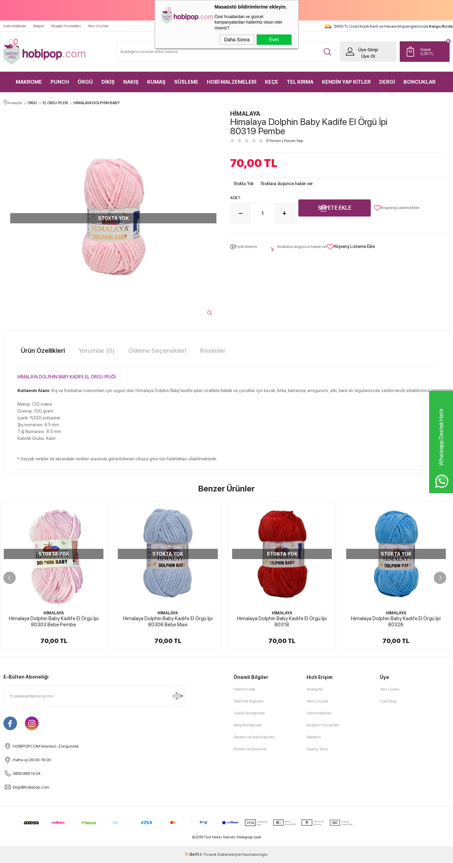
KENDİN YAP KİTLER (346, 82)
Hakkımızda (244, 689)
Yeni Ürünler (98, 26)
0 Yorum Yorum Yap (284, 140)
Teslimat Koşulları (248, 701)
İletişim (38, 26)
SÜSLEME (186, 82)
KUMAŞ (156, 82)
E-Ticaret (208, 854)
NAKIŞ (131, 82)
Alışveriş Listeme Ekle (396, 208)
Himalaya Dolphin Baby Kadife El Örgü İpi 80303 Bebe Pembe (54, 621)
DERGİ (387, 82)
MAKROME (29, 82)
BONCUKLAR (420, 82)
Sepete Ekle (334, 208)
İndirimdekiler (14, 26)
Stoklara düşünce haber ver (286, 183)
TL (433, 51)
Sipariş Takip (317, 749)
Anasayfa (315, 689)
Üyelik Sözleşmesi (249, 713)
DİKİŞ (108, 82)
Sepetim (314, 737)
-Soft (192, 854)
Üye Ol (368, 56)
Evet (274, 39)
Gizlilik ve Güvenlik (250, 749)
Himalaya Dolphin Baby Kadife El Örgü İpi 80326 (396, 621)
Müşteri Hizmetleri (66, 26)
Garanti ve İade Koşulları (254, 737)
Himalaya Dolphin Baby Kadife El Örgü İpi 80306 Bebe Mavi (168, 621)
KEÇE (271, 82)
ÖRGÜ (85, 82)
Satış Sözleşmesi (247, 725)
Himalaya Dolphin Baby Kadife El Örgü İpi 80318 (282, 621)
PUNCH (60, 82)
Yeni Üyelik (389, 689)
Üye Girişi (368, 49)
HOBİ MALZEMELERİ (231, 82)
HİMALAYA (53, 613)
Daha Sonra (237, 39)
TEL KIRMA (300, 82)
